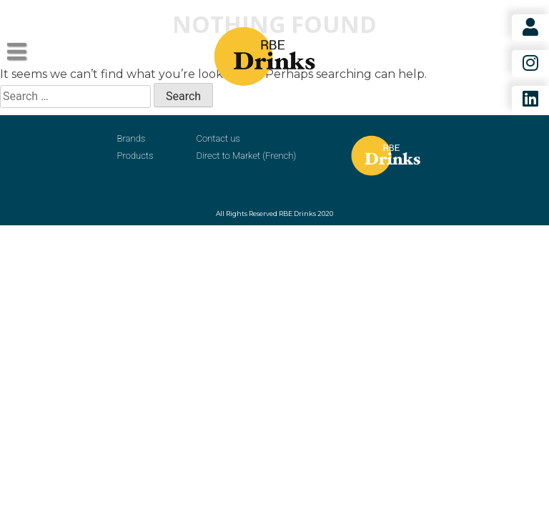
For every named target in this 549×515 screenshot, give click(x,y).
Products (135, 155)
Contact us (218, 138)
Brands (131, 138)
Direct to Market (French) (247, 155)
